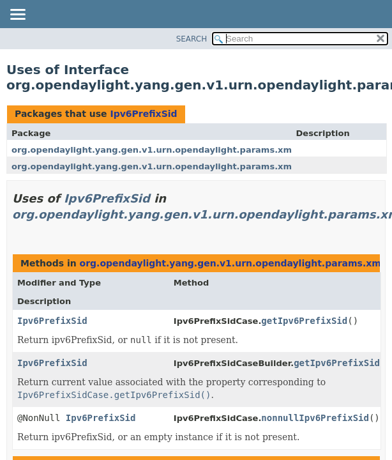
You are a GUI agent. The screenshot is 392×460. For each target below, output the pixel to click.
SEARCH (191, 38)
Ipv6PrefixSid (143, 114)
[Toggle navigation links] (17, 15)
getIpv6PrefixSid (304, 321)
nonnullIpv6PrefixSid (315, 418)
